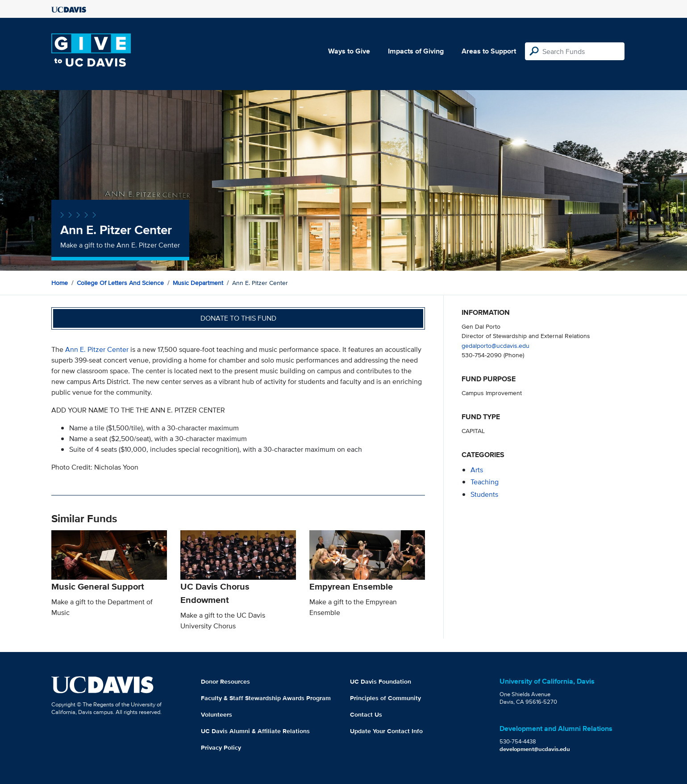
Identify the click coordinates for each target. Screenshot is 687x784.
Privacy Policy (221, 747)
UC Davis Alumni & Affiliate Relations (255, 730)
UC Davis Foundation (380, 681)
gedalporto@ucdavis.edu (495, 345)
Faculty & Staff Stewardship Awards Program (266, 697)
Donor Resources (225, 681)
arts (476, 470)
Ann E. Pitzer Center (97, 349)
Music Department (198, 282)
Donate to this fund (238, 318)
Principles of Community (385, 697)
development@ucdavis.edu (535, 749)
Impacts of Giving (416, 51)
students (484, 494)
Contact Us (366, 714)
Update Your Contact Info (386, 730)
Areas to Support (489, 51)
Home (59, 282)
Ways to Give (349, 51)
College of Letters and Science (120, 282)
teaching (484, 482)
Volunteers (216, 714)
